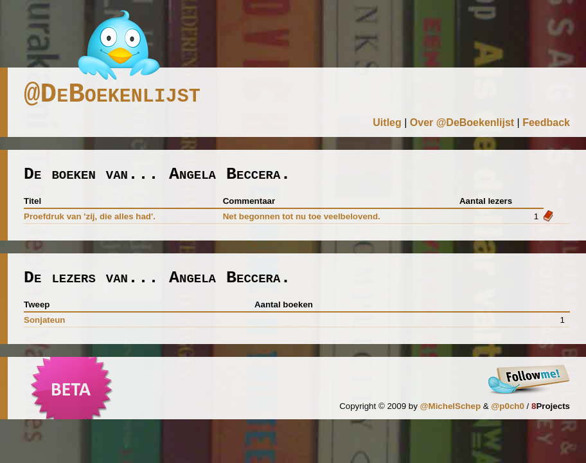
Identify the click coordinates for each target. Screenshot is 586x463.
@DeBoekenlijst (112, 94)
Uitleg (387, 122)
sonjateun (44, 320)
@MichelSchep (450, 406)
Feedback (546, 122)
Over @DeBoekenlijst (462, 122)
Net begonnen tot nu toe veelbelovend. (301, 216)
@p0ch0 (507, 406)
